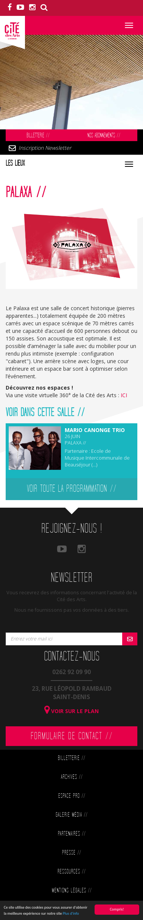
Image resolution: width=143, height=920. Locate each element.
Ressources (71, 872)
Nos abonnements (103, 135)
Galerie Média (71, 815)
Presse (71, 853)
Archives (71, 777)
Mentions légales (72, 890)
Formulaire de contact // (72, 736)
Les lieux (15, 163)
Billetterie (38, 135)
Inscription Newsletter (45, 147)
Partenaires (71, 834)
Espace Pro (71, 796)
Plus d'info (71, 914)
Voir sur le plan (71, 711)
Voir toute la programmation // (72, 488)
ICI (124, 395)
